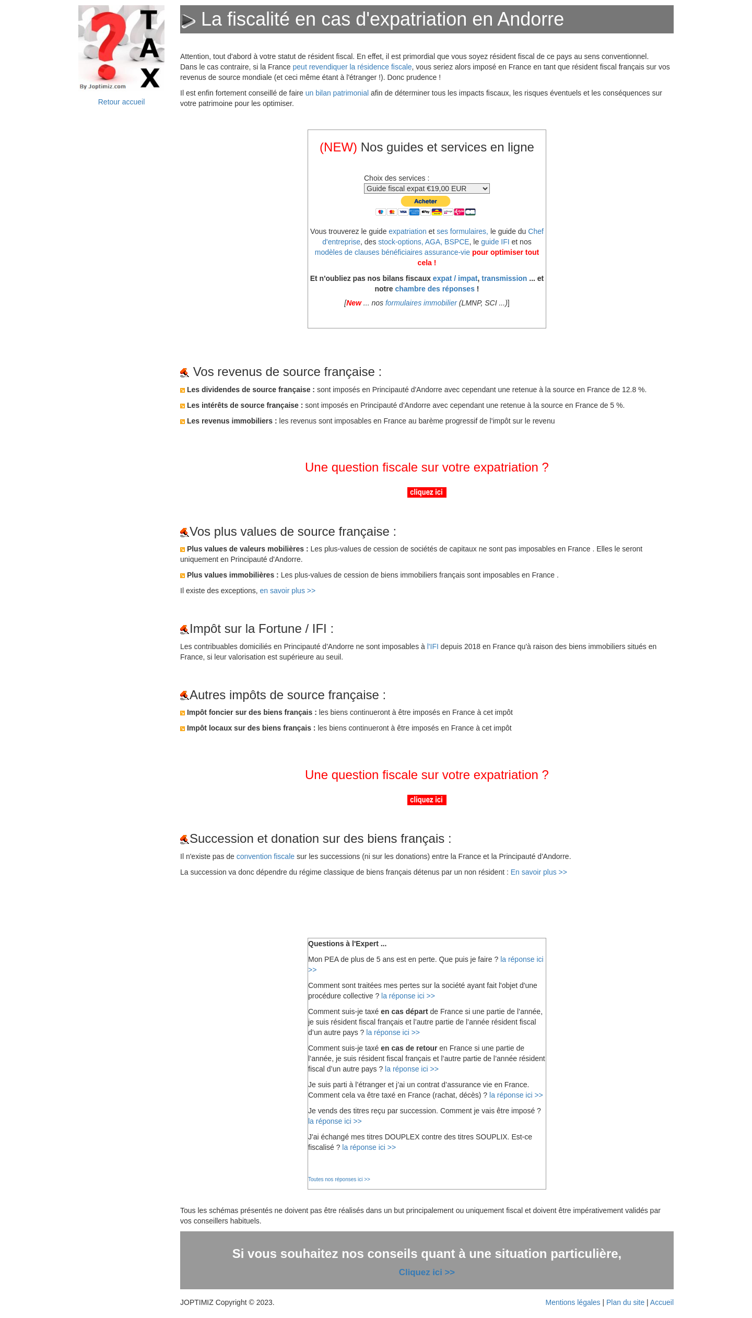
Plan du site (625, 1302)
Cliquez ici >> (427, 1272)
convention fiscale (267, 856)
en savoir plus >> (288, 590)
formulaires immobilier (421, 303)
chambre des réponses (435, 289)
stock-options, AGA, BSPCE (423, 242)
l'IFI (433, 646)
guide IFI (495, 242)
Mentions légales (573, 1302)
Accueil (662, 1302)
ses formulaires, (462, 231)
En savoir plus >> (539, 872)
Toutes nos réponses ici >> (339, 1179)
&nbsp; (121, 284)
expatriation (407, 231)
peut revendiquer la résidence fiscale (352, 67)
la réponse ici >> (408, 996)
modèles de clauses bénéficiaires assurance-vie (392, 252)
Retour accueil (121, 102)
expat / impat (455, 278)
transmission (504, 278)
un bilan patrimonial (337, 93)
